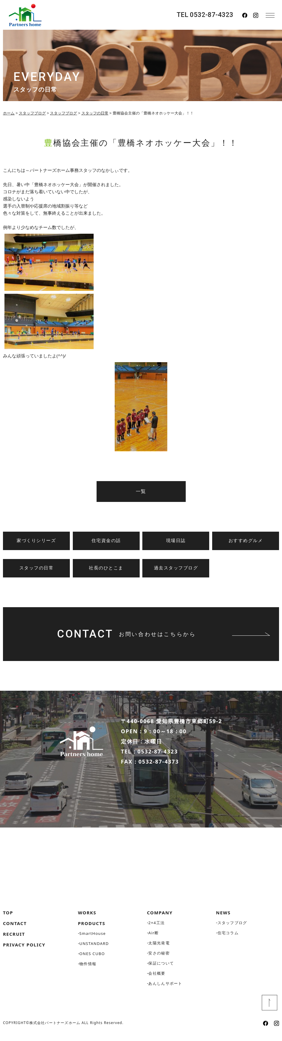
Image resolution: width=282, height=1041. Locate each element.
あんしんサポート (165, 989)
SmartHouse (92, 939)
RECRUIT (14, 940)
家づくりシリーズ (36, 540)
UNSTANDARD (94, 949)
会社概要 (156, 979)
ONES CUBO (92, 959)
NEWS (223, 918)
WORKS (87, 918)
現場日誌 (176, 540)
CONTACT (15, 929)
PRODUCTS (91, 929)
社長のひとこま (106, 568)
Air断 (153, 938)
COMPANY (160, 918)
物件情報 (87, 969)
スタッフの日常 (36, 568)
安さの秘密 (159, 958)
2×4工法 (156, 928)
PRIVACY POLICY (24, 950)
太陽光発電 (159, 948)
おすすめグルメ (246, 540)
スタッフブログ (232, 928)
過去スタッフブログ (176, 568)
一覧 (141, 491)
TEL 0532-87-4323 (205, 15)
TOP (8, 918)
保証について (161, 968)
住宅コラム (228, 938)
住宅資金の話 (106, 540)
